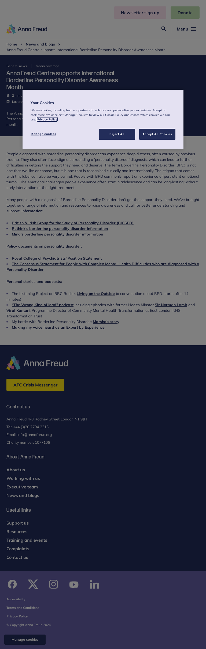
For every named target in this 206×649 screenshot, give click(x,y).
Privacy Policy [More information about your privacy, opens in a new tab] (47, 120)
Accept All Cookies (157, 134)
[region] (103, 119)
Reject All (116, 134)
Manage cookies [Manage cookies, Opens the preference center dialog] (43, 134)
